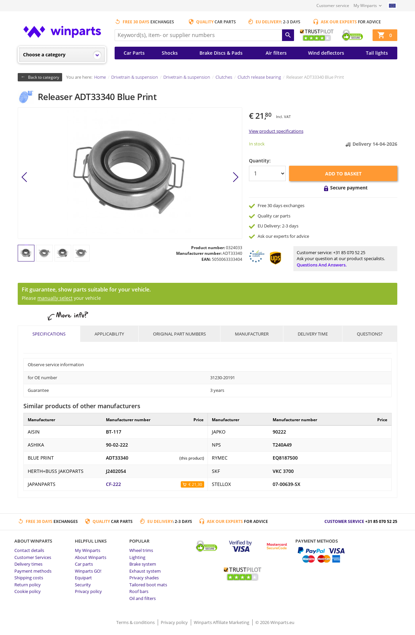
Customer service (332, 5)
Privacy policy (88, 591)
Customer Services (32, 557)
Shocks (170, 53)
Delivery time (313, 334)
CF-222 (113, 484)
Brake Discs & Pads (221, 53)
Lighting (137, 557)
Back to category (43, 77)
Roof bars (138, 591)
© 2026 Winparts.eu (274, 622)
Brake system (142, 564)
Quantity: (260, 160)
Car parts (84, 564)
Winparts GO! (88, 571)
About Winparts (90, 557)
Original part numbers (179, 334)
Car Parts (134, 53)
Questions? (370, 334)
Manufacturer (252, 334)
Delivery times (28, 564)
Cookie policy (27, 591)
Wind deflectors (326, 53)
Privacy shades (144, 578)
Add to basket (343, 173)
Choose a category (44, 54)
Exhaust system (145, 571)
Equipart (83, 578)
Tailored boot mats (148, 585)
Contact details (29, 550)
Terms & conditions (136, 622)
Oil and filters (142, 598)
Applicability (109, 334)
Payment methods (32, 571)
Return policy (27, 585)
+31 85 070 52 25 (349, 252)
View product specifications (276, 131)
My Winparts (365, 5)
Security (83, 585)
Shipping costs (28, 578)
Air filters (276, 53)
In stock (257, 144)
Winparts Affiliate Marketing (222, 622)
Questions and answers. (322, 265)
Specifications (48, 334)
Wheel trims (141, 550)
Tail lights (377, 53)
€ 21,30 (195, 484)
